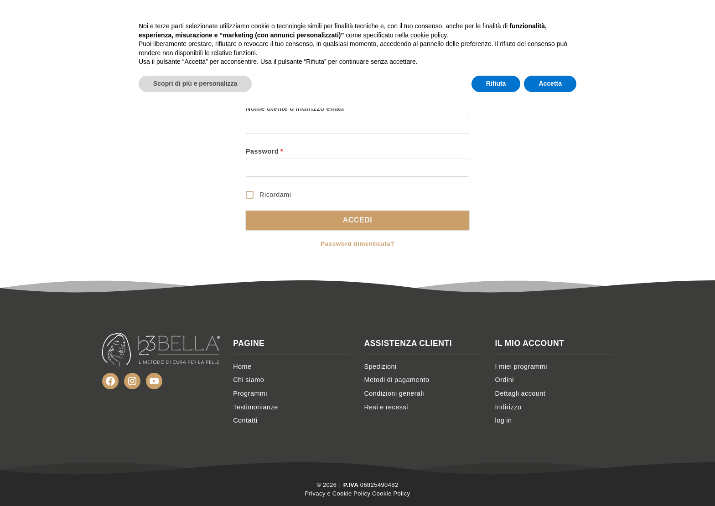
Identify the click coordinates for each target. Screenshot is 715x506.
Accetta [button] (550, 481)
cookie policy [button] (428, 432)
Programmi (444, 18)
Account (596, 18)
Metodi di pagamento (396, 379)
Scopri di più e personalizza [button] (195, 481)
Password (264, 151)
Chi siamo (395, 18)
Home (357, 18)
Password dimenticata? (357, 243)
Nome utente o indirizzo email (297, 108)
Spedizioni (380, 366)
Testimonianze (507, 18)
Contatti (562, 18)
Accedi (357, 220)
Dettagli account (520, 393)
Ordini (504, 379)
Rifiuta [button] (496, 481)
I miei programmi (521, 366)
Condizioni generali (394, 393)
